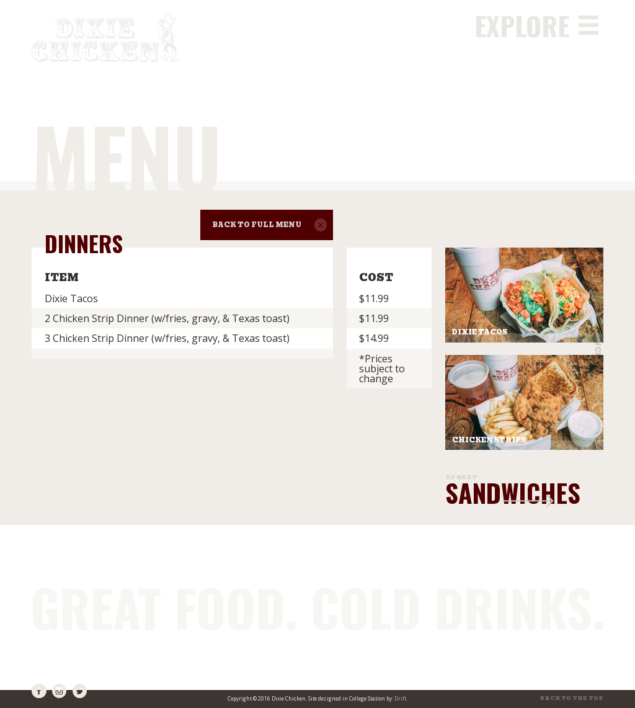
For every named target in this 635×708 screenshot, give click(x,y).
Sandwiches (512, 492)
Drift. (400, 698)
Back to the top (571, 698)
